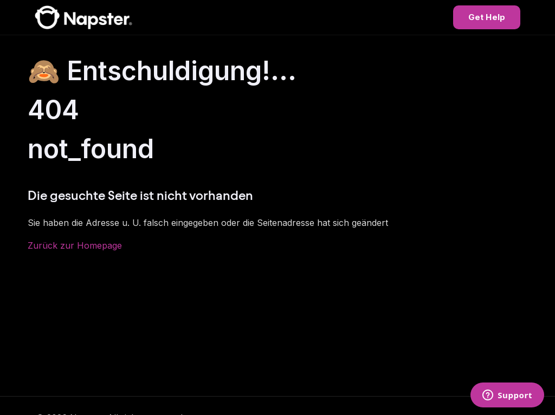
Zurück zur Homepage (75, 245)
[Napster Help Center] (83, 17)
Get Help (486, 17)
